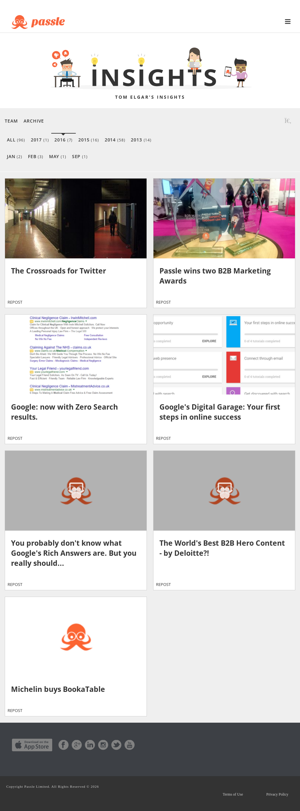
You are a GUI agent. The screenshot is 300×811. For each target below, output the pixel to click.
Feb (35, 156)
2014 (115, 140)
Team (11, 121)
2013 (141, 140)
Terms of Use (233, 794)
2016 (63, 140)
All (16, 140)
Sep (80, 156)
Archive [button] (34, 121)
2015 (88, 140)
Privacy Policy (277, 794)
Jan (14, 156)
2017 (40, 140)
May (57, 156)
